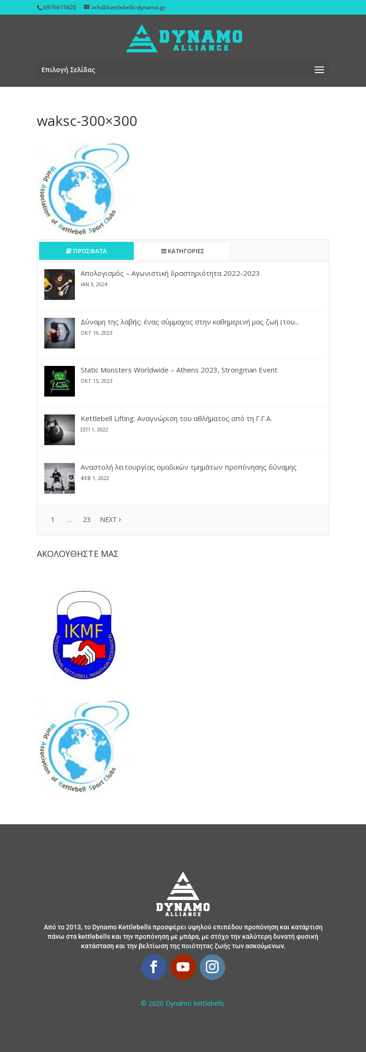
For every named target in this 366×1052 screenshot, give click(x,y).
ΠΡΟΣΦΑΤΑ (86, 251)
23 (86, 519)
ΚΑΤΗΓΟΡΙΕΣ (182, 251)
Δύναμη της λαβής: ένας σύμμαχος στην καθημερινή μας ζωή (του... (190, 321)
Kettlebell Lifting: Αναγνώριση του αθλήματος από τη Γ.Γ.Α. (176, 418)
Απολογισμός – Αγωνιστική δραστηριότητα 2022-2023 (170, 273)
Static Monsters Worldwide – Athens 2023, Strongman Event (179, 369)
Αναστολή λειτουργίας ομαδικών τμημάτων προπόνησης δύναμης (189, 467)
